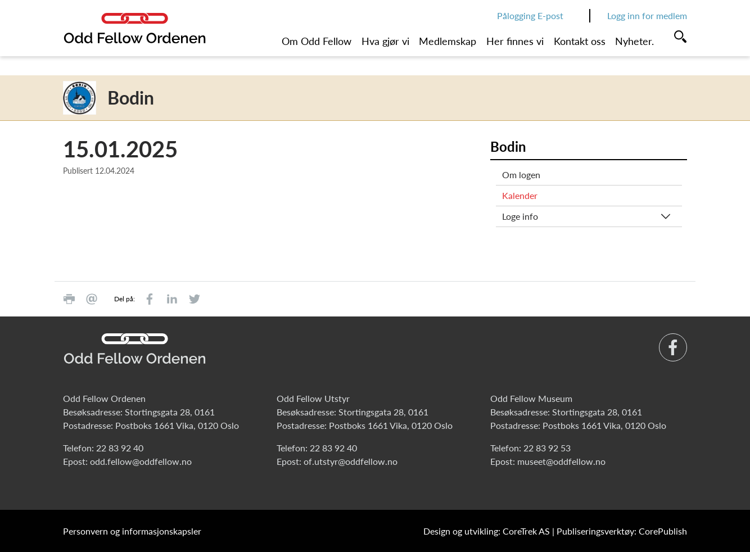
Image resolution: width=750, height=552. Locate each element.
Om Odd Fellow (316, 41)
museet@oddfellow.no (561, 461)
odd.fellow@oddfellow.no (141, 461)
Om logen (521, 174)
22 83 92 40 (119, 447)
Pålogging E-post (530, 15)
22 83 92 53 (547, 447)
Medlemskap (447, 41)
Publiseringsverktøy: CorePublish (622, 531)
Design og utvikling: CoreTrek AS (486, 531)
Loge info (520, 216)
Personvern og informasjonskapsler (132, 531)
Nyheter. (634, 41)
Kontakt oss (580, 41)
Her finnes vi (515, 41)
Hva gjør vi (385, 41)
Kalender (519, 195)
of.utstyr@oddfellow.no (350, 461)
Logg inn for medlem (647, 15)
